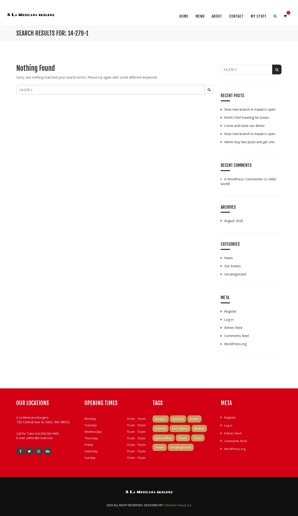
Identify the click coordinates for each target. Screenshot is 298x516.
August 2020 (233, 220)
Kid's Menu (180, 428)
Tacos (198, 438)
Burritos (178, 419)
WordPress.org (235, 344)
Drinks (194, 419)
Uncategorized (235, 274)
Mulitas (199, 428)
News (228, 258)
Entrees (160, 428)
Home (184, 16)
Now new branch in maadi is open (249, 109)
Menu (200, 16)
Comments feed (236, 336)
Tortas (159, 447)
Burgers (160, 419)
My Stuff (259, 16)
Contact (236, 16)
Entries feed (233, 327)
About (217, 16)
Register (230, 311)
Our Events (232, 266)
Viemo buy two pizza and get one (249, 142)
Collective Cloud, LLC (177, 505)
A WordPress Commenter (243, 179)
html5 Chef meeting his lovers (246, 117)
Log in (229, 319)
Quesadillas (163, 438)
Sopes (182, 438)
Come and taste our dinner (244, 125)
